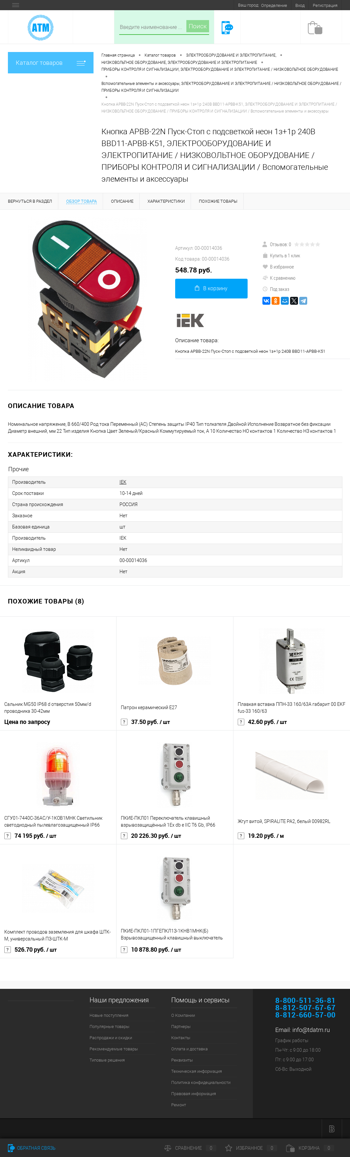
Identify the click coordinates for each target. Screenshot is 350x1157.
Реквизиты (182, 1060)
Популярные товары (109, 1026)
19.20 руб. (261, 835)
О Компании (183, 1015)
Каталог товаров (51, 62)
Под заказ (275, 289)
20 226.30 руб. (151, 835)
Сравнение (190, 1148)
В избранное (278, 266)
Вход (300, 5)
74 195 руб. (30, 835)
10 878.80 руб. (151, 949)
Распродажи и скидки (111, 1037)
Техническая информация (196, 1071)
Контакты (180, 1037)
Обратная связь (32, 1148)
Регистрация (325, 5)
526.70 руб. (30, 949)
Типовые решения (107, 1060)
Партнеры (181, 1026)
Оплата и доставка (189, 1048)
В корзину (211, 288)
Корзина (310, 1148)
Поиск (198, 26)
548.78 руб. (193, 270)
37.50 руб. (145, 722)
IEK (123, 482)
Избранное (251, 1148)
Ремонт (178, 1104)
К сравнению (278, 277)
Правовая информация (193, 1093)
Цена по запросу (27, 721)
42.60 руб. (262, 722)
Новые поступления (109, 1015)
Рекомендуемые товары (114, 1048)
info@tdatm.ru (311, 1029)
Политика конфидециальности (200, 1082)
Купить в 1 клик (281, 255)
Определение (274, 5)
